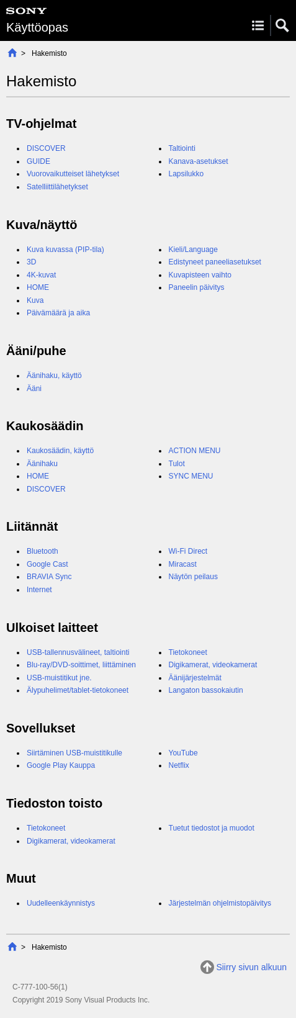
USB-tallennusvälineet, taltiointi (78, 652)
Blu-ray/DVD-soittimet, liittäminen (81, 664)
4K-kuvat (41, 275)
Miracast (183, 564)
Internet (39, 589)
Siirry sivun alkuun (251, 967)
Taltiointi (182, 148)
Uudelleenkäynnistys (61, 903)
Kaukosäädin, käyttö (60, 450)
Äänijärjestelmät (195, 677)
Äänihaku (42, 463)
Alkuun (12, 52)
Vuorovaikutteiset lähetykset (73, 173)
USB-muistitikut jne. (59, 677)
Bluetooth (42, 551)
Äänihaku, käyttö (54, 375)
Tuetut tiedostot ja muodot (211, 828)
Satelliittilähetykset (57, 186)
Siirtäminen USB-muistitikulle (74, 753)
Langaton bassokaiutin (206, 690)
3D (31, 262)
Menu (258, 25)
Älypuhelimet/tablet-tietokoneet (77, 690)
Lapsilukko (186, 173)
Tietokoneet (188, 652)
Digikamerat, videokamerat (213, 664)
